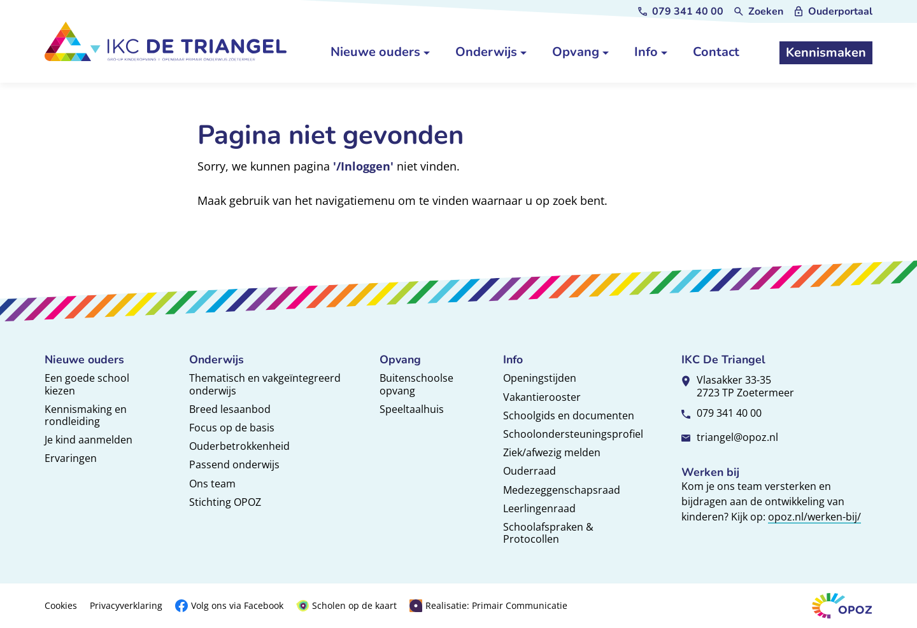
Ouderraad (529, 471)
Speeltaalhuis (412, 409)
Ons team (212, 484)
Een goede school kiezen (87, 384)
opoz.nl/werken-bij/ (814, 517)
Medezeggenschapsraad (561, 490)
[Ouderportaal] (832, 11)
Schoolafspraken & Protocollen (548, 533)
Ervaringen (71, 458)
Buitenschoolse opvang (416, 384)
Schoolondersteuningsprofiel (573, 434)
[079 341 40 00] (680, 11)
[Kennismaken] (825, 52)
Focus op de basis (231, 428)
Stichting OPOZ (225, 502)
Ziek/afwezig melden (552, 452)
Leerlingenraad (539, 508)
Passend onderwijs (234, 464)
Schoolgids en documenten (568, 415)
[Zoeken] (758, 11)
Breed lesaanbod (230, 409)
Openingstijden (539, 378)
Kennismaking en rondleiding (86, 415)
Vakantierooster (542, 397)
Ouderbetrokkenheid (239, 446)
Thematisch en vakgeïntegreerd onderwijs (265, 384)
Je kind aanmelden (88, 440)
